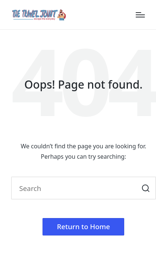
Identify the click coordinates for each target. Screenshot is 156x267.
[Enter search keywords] (83, 188)
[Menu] (140, 14)
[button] (145, 188)
